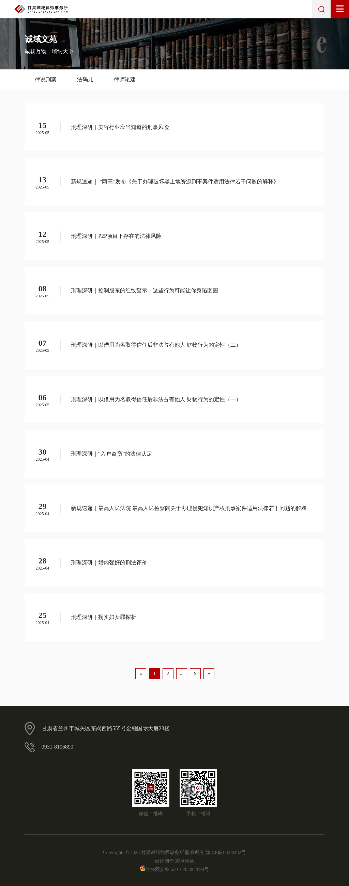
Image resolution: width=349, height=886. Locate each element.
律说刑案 (46, 79)
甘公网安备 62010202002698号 (174, 869)
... (182, 673)
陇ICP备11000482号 (226, 852)
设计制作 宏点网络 (174, 861)
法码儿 (85, 79)
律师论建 (125, 79)
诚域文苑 (41, 39)
